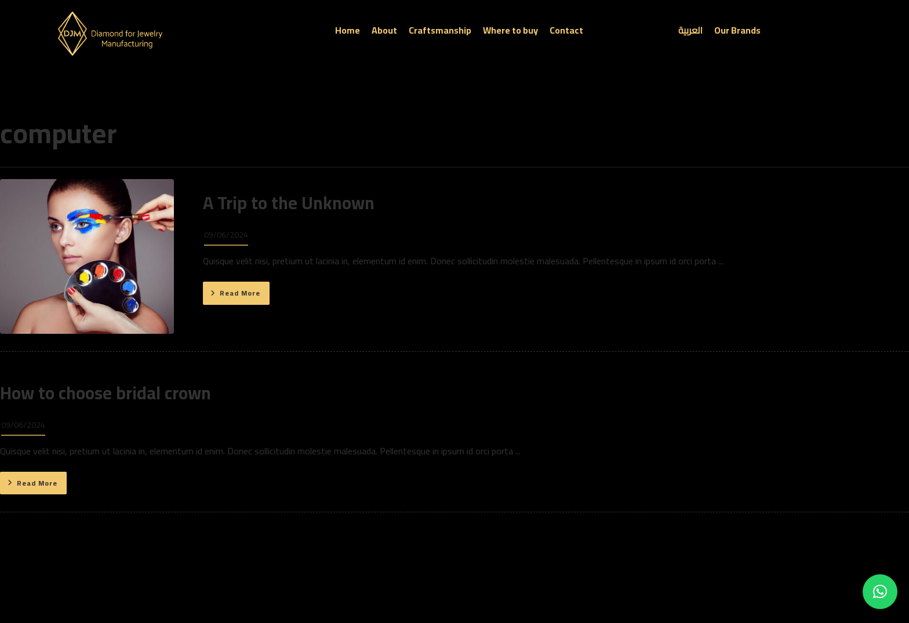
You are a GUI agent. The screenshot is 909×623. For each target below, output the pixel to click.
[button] (880, 591)
